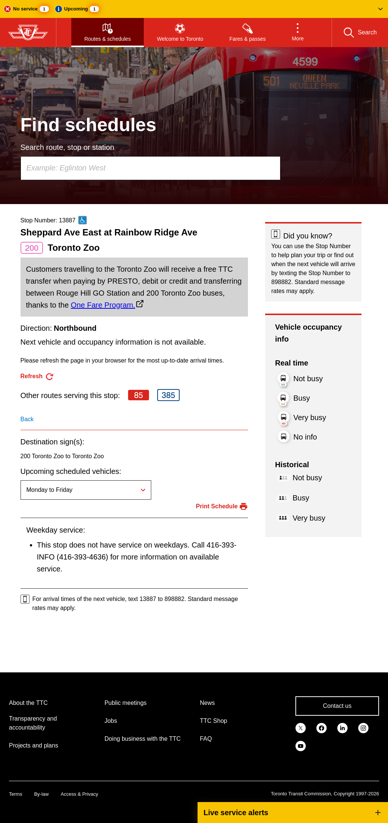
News (207, 703)
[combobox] (150, 168)
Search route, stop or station (67, 147)
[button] (194, 9)
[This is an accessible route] (82, 220)
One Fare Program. (103, 305)
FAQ (206, 739)
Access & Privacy (79, 794)
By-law (41, 794)
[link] (300, 728)
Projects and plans (33, 745)
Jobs (111, 721)
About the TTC (28, 703)
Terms (15, 794)
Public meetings (126, 703)
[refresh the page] (38, 376)
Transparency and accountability (33, 723)
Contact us (337, 706)
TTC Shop (213, 721)
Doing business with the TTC (143, 739)
